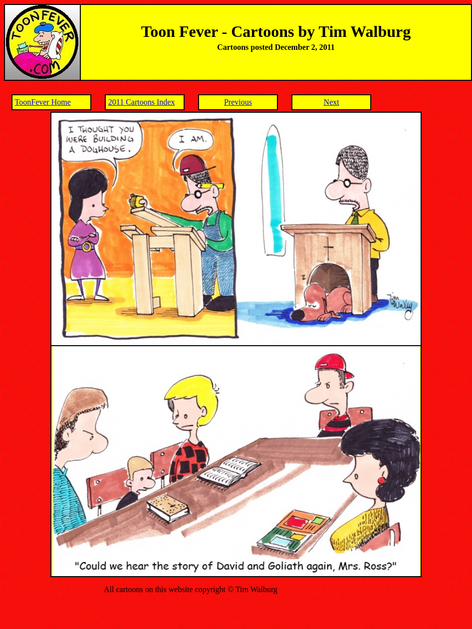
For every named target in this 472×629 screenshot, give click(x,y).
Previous (238, 102)
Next (331, 102)
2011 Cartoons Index (141, 102)
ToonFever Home (43, 102)
